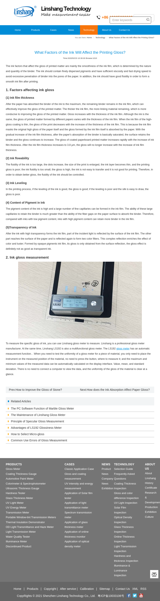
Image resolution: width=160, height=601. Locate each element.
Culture (149, 516)
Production (151, 507)
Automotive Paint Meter (20, 478)
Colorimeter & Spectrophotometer (26, 483)
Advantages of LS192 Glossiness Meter (36, 427)
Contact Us (124, 30)
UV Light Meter (15, 502)
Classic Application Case (79, 468)
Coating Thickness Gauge (21, 473)
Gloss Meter (13, 468)
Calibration (87, 588)
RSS (143, 588)
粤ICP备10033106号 (111, 595)
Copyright (50, 588)
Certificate (151, 487)
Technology (89, 30)
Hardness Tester (15, 493)
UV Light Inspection (125, 502)
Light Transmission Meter (21, 531)
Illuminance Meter (16, 541)
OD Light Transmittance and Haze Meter (30, 527)
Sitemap (104, 588)
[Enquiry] (154, 574)
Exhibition (107, 488)
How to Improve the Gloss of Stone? (39, 389)
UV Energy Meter (16, 507)
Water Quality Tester (18, 536)
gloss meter (122, 348)
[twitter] (135, 595)
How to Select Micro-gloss (27, 434)
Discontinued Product (18, 546)
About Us (106, 30)
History (149, 483)
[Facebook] (128, 595)
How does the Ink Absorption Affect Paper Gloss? (118, 389)
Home (18, 30)
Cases (53, 30)
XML (135, 588)
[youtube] (141, 595)
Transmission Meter (17, 512)
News (71, 30)
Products (35, 30)
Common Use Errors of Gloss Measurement (39, 440)
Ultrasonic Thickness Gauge (22, 488)
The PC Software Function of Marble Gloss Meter (42, 408)
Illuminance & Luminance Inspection (122, 570)
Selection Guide (123, 468)
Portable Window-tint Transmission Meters (31, 517)
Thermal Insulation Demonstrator (25, 522)
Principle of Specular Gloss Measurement (37, 421)
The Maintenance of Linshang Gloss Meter (38, 415)
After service (68, 588)
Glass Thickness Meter (19, 498)
